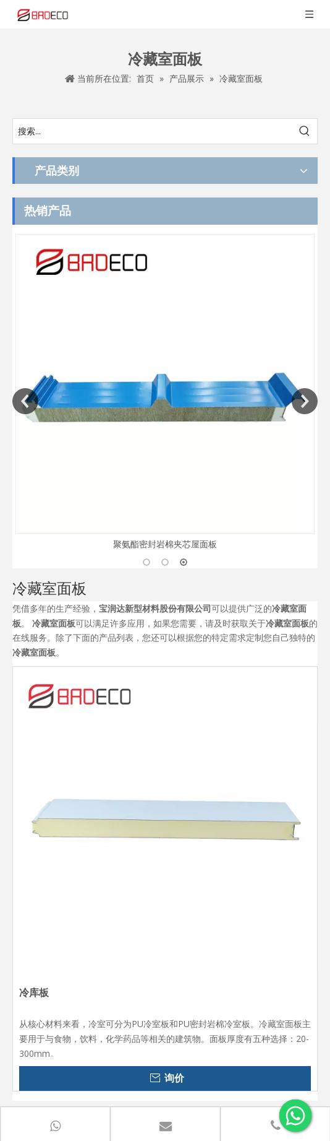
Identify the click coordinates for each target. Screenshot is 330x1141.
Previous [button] (25, 401)
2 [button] (165, 562)
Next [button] (305, 401)
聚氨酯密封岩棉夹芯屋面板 (165, 544)
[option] (165, 393)
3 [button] (183, 562)
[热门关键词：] (304, 131)
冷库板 (34, 992)
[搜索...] (152, 131)
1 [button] (146, 562)
